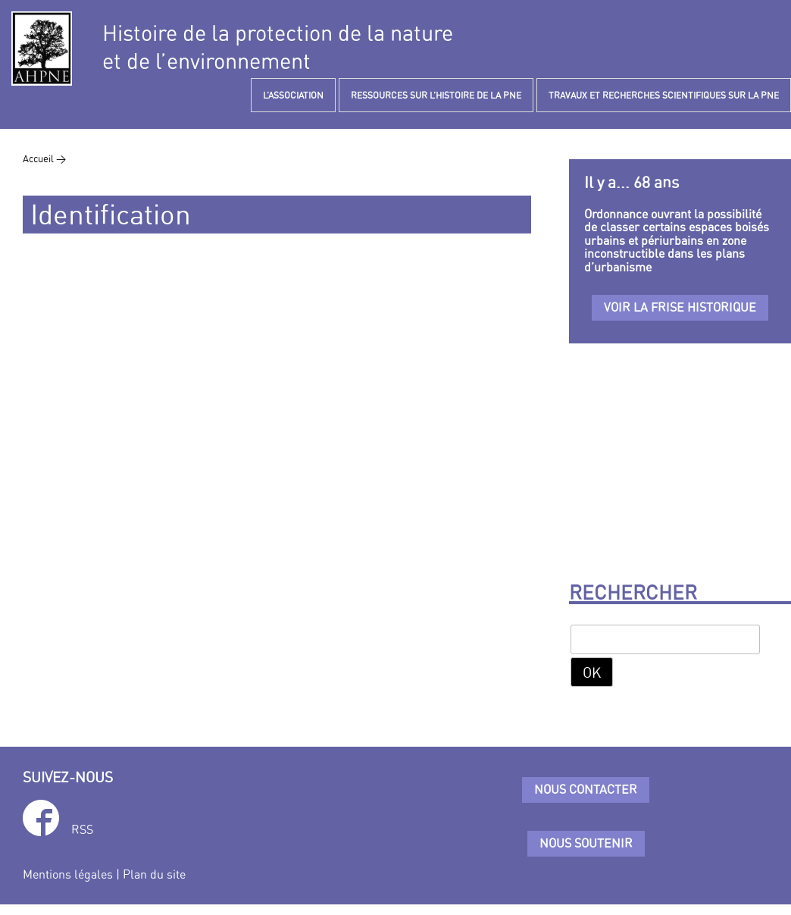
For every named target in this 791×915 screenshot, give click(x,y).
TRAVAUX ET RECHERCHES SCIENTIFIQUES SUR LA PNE (664, 95)
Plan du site (154, 874)
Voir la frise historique (680, 307)
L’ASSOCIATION (293, 95)
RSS (82, 829)
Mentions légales (68, 874)
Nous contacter (585, 789)
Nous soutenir (586, 843)
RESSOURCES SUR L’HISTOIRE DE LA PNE (436, 95)
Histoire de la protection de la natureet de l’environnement (277, 47)
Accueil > (44, 158)
